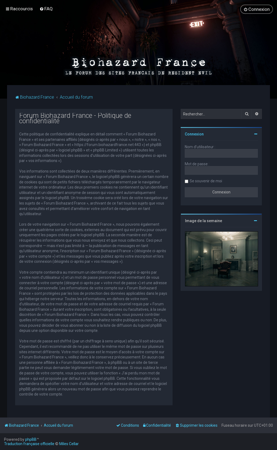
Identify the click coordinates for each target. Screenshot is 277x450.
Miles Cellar (69, 444)
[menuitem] (46, 9)
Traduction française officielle (29, 444)
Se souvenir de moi (206, 181)
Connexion (194, 134)
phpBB (31, 439)
